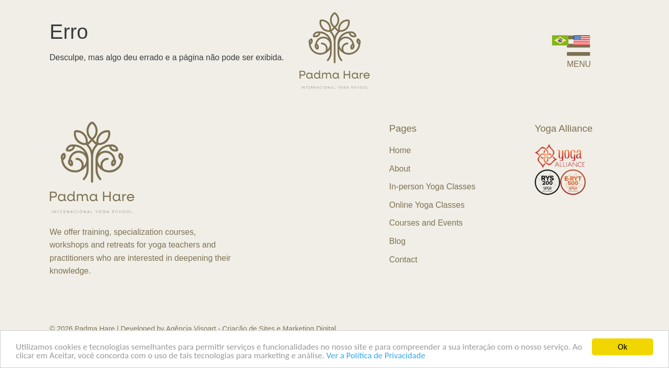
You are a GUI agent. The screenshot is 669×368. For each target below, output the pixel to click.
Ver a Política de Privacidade (375, 356)
